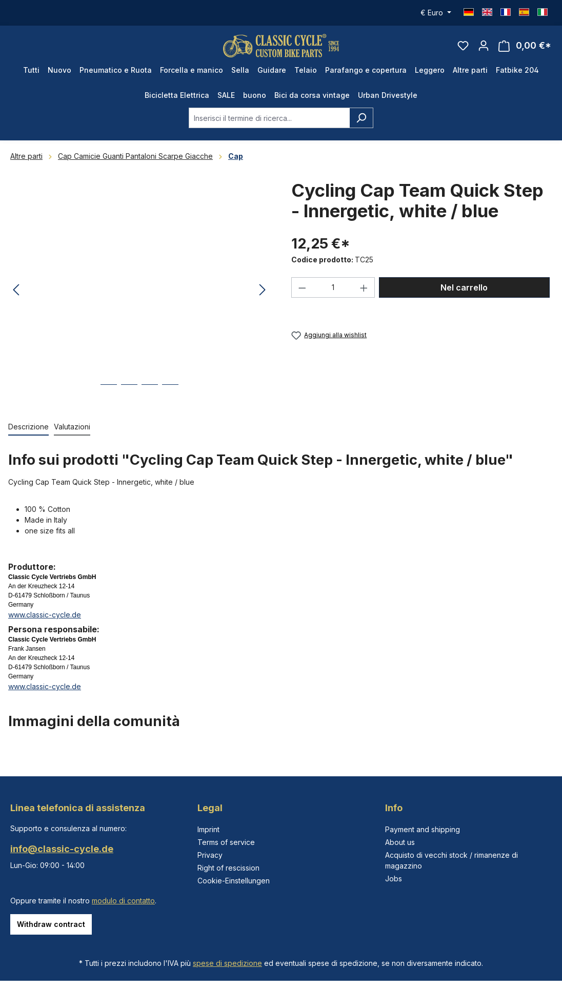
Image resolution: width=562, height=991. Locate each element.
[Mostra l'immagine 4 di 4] (170, 400)
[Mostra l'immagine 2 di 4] (129, 400)
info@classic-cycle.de (61, 848)
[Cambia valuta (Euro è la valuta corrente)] (435, 13)
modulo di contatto (123, 900)
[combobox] (269, 125)
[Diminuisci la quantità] (302, 295)
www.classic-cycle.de (44, 622)
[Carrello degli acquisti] (525, 49)
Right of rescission (228, 867)
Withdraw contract (51, 924)
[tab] (28, 434)
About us (400, 842)
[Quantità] (333, 295)
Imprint (208, 829)
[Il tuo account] (483, 49)
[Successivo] (262, 298)
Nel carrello (464, 296)
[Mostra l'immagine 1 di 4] (109, 400)
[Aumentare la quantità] (364, 295)
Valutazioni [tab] (72, 434)
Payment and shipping (422, 829)
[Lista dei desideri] (463, 49)
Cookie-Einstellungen (233, 880)
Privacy (210, 855)
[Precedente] (16, 298)
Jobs (393, 878)
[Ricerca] (361, 125)
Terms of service (226, 842)
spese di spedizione (227, 963)
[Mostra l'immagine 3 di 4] (150, 400)
